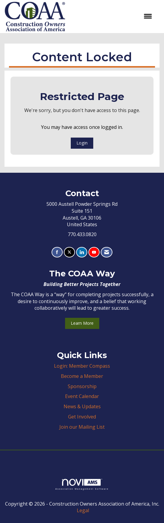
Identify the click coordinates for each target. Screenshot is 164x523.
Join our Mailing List (82, 427)
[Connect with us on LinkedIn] (81, 252)
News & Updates (82, 406)
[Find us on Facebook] (57, 252)
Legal (83, 510)
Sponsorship (82, 386)
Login (82, 143)
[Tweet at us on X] (69, 252)
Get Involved (82, 416)
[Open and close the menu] (111, 16)
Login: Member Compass (82, 366)
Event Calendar (82, 396)
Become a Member (82, 376)
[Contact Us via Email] (106, 252)
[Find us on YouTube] (94, 252)
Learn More (82, 323)
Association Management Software (82, 484)
